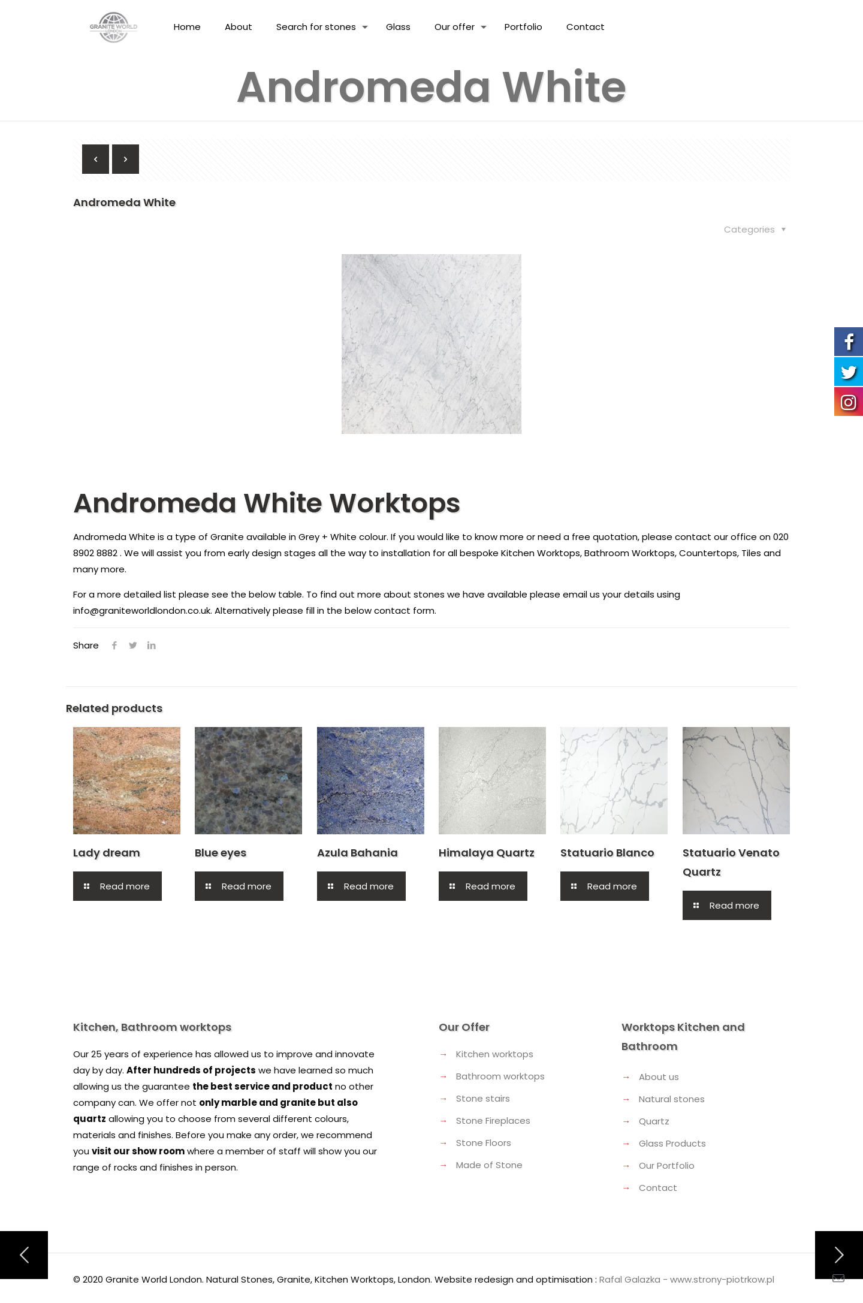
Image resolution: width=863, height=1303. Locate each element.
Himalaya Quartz (487, 852)
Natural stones (672, 1099)
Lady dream (106, 852)
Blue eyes (220, 852)
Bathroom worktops (500, 1076)
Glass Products (672, 1143)
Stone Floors (483, 1142)
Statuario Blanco (607, 852)
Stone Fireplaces (493, 1120)
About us (659, 1076)
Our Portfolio (667, 1165)
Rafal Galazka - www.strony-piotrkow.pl (686, 1279)
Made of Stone (489, 1165)
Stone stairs (483, 1098)
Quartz (654, 1121)
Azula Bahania (357, 852)
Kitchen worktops (494, 1054)
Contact (658, 1187)
